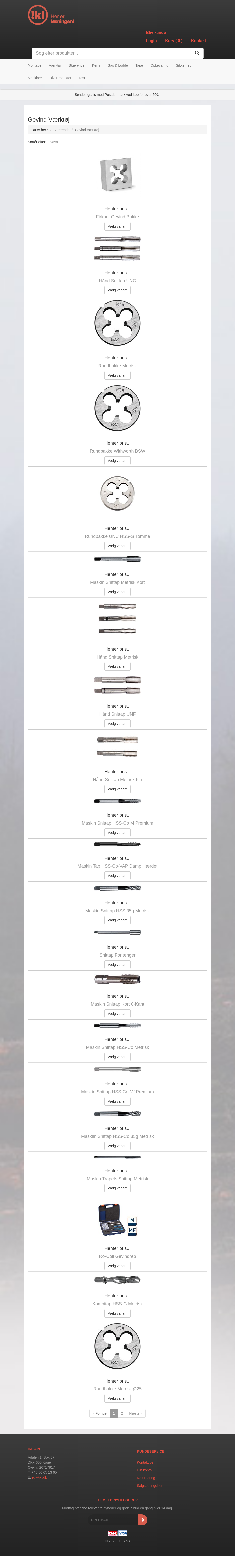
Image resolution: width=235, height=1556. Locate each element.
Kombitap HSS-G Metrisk (117, 1303)
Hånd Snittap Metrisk (117, 657)
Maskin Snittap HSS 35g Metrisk (117, 910)
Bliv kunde (156, 32)
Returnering (146, 1478)
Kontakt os (145, 1462)
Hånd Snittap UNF (117, 714)
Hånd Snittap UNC (117, 280)
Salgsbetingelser (150, 1486)
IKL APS (34, 1449)
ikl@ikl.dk (39, 1477)
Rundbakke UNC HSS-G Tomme (117, 536)
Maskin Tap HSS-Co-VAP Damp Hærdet (117, 866)
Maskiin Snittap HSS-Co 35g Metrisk (117, 1136)
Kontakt (198, 41)
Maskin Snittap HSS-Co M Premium (117, 823)
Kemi (96, 65)
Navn (54, 142)
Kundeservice (150, 1451)
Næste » (135, 1413)
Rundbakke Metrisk (117, 365)
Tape (139, 65)
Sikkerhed (183, 65)
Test (82, 78)
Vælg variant (117, 226)
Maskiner (35, 78)
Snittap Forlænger (117, 955)
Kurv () (173, 41)
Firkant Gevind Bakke (117, 216)
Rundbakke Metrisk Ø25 (117, 1388)
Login (151, 41)
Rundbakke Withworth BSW (117, 451)
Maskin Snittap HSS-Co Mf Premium (117, 1091)
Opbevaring (159, 65)
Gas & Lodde (117, 65)
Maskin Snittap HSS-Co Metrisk (117, 1047)
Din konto (144, 1470)
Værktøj (55, 65)
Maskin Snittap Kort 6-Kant (117, 1004)
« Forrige (100, 1413)
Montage (34, 65)
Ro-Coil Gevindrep (117, 1256)
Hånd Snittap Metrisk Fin (117, 779)
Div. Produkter (60, 78)
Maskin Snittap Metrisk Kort (117, 582)
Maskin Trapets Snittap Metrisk (117, 1178)
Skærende (77, 65)
